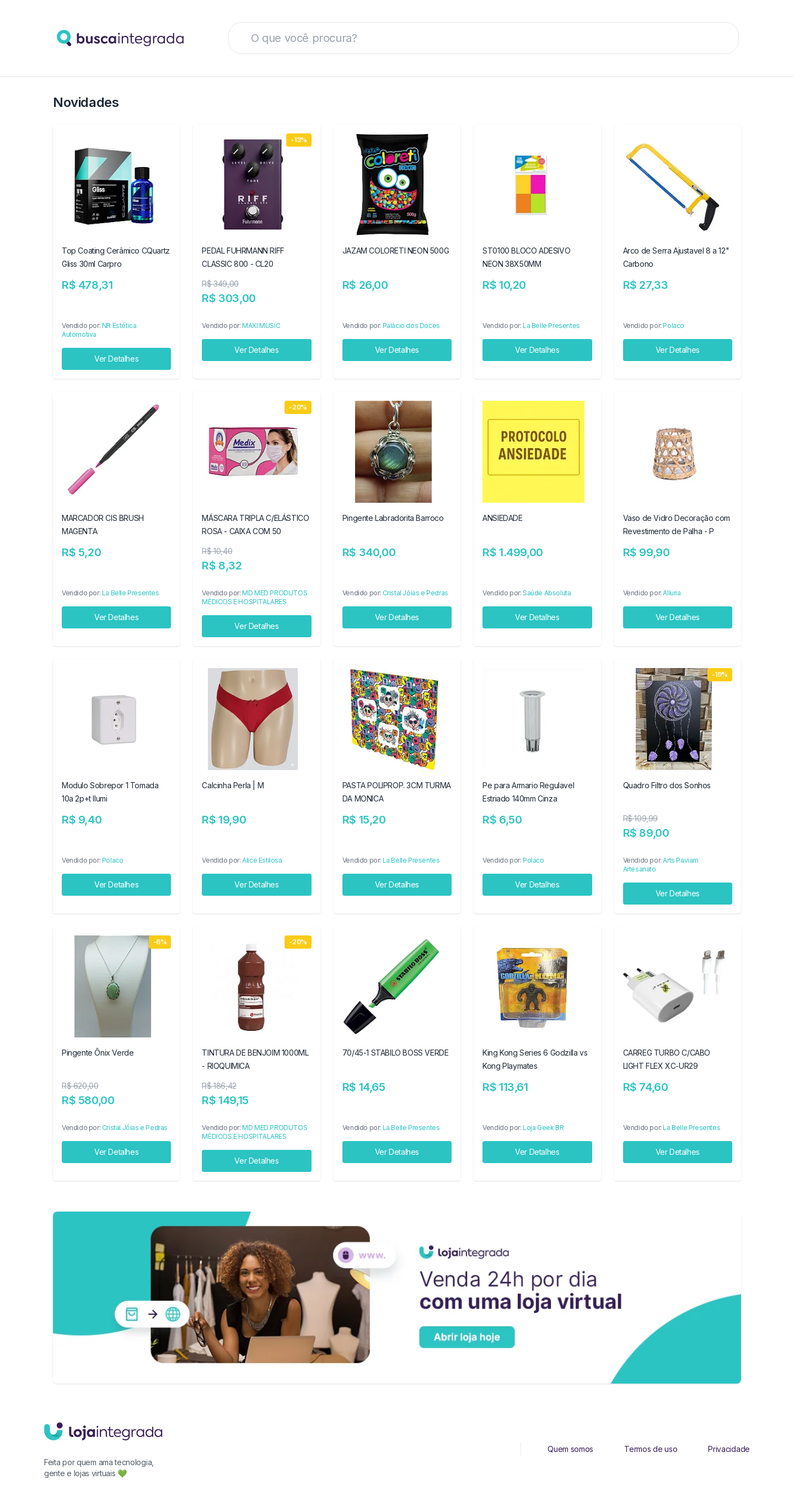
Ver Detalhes (116, 358)
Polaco (673, 325)
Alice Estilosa (262, 860)
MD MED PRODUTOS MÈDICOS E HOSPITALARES (254, 597)
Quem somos (570, 1449)
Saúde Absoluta (547, 593)
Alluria (671, 593)
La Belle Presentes (551, 325)
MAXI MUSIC (261, 325)
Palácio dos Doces (411, 325)
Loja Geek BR (543, 1127)
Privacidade (729, 1449)
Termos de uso (650, 1449)
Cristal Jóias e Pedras (415, 593)
